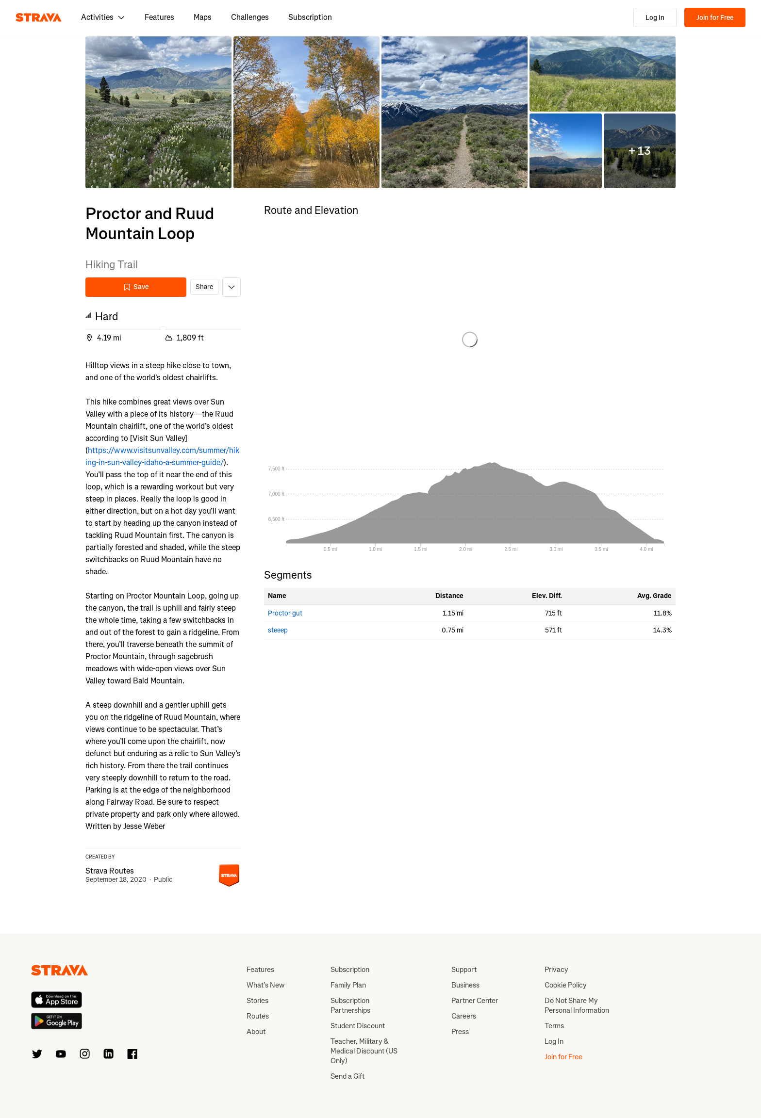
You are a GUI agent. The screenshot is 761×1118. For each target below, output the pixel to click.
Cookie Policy (566, 985)
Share (204, 287)
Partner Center (474, 1000)
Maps (203, 17)
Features (159, 17)
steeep (278, 630)
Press (460, 1032)
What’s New (265, 985)
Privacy (556, 969)
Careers (463, 1016)
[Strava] (39, 17)
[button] (158, 112)
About (256, 1032)
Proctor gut (285, 613)
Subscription (310, 17)
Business (465, 985)
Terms (554, 1026)
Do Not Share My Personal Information (577, 1005)
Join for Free (714, 17)
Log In (654, 17)
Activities (103, 17)
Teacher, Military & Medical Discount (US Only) (364, 1051)
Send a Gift (347, 1076)
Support (464, 969)
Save (136, 287)
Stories (257, 1000)
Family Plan (348, 985)
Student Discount (358, 1026)
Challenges (250, 17)
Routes (258, 1016)
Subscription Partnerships (350, 1005)
